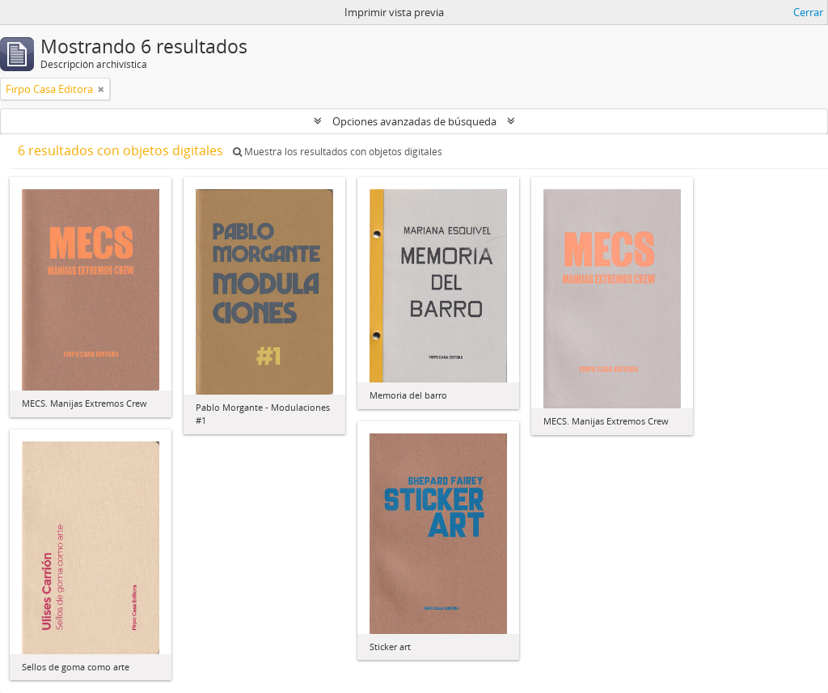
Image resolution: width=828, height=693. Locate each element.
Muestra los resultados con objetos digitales (337, 151)
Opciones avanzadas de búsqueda (414, 121)
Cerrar (808, 12)
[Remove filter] (101, 89)
